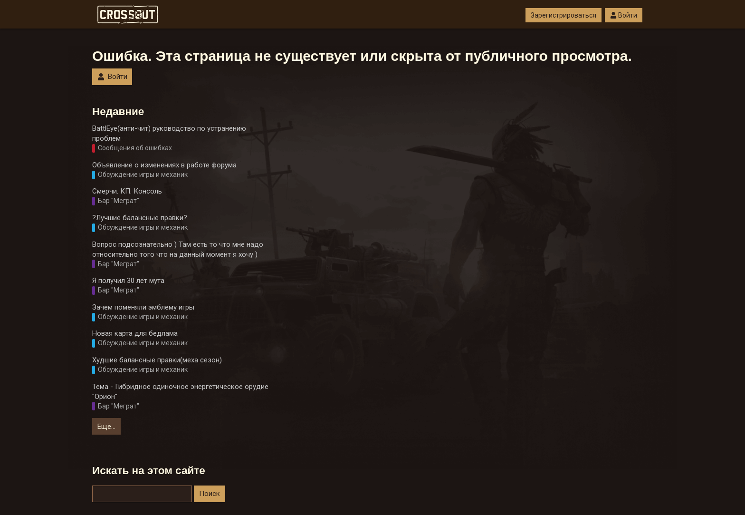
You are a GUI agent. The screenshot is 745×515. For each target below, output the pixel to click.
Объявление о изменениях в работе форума (164, 165)
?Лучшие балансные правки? (139, 218)
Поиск (209, 493)
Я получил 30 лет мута (128, 280)
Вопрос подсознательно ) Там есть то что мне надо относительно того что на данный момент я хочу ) (177, 249)
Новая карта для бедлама (135, 333)
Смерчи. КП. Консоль (127, 191)
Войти (623, 15)
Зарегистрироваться (563, 15)
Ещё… (106, 426)
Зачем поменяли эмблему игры (143, 307)
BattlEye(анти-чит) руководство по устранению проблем (169, 133)
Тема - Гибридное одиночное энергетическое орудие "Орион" (180, 391)
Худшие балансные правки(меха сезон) (157, 360)
